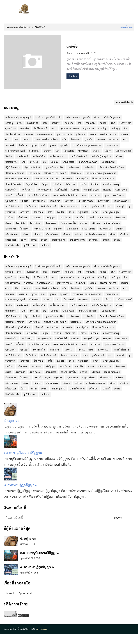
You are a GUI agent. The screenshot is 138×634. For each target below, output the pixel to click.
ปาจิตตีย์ (57, 184)
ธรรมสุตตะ (42, 629)
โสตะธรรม (25, 228)
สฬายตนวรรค (104, 217)
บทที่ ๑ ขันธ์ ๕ (38, 156)
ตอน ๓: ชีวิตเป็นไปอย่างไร (46, 139)
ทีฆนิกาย (23, 145)
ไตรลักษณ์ (75, 139)
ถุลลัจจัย (71, 46)
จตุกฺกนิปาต (88, 128)
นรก (57, 150)
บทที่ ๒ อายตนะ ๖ (57, 156)
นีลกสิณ (9, 156)
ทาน (125, 139)
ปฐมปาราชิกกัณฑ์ (32, 167)
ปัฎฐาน (45, 184)
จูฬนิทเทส (80, 134)
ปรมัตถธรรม (73, 167)
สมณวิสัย (79, 217)
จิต (125, 128)
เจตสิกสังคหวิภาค (108, 134)
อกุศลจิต (58, 228)
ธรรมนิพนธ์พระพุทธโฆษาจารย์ (87, 145)
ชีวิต (16, 139)
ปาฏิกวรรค (70, 184)
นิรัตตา (108, 150)
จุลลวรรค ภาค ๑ (44, 134)
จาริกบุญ (116, 128)
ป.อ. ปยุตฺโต (82, 178)
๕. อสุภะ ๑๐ (11, 421)
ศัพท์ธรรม (22, 217)
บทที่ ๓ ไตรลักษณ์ (79, 156)
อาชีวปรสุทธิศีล (58, 239)
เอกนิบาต (45, 245)
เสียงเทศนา (10, 228)
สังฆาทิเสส (20, 223)
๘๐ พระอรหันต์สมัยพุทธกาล (107, 117)
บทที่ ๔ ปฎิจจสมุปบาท (101, 156)
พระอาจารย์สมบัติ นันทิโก (65, 195)
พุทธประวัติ (10, 200)
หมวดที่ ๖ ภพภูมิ (42, 228)
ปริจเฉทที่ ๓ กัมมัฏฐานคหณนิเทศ (101, 173)
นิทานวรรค (83, 150)
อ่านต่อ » (73, 76)
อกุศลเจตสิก (72, 228)
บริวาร (119, 156)
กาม (79, 123)
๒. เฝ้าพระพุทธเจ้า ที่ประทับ (48, 117)
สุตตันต (83, 223)
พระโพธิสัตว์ (61, 189)
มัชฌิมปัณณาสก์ (48, 206)
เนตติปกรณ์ (22, 156)
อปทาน (78, 234)
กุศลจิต (103, 123)
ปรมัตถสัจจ (89, 167)
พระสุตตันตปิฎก (91, 189)
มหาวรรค (69, 200)
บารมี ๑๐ (34, 162)
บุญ (44, 162)
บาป (24, 162)
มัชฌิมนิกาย (31, 206)
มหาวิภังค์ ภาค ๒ (13, 206)
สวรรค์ (91, 217)
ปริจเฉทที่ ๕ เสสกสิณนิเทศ (46, 178)
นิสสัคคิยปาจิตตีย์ (124, 150)
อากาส (44, 239)
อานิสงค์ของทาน (77, 239)
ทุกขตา (52, 145)
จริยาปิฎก (102, 128)
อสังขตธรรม (10, 239)
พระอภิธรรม (121, 189)
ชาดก (7, 139)
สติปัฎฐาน (50, 217)
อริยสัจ (112, 234)
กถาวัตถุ (9, 123)
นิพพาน (96, 150)
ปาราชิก (83, 184)
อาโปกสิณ (93, 239)
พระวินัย (75, 189)
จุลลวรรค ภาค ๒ (64, 134)
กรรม (19, 123)
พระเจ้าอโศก (11, 189)
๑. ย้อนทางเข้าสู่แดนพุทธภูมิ (18, 117)
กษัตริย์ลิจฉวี (32, 123)
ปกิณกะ (54, 162)
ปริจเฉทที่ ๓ (75, 173)
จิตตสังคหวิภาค (12, 134)
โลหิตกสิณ (38, 212)
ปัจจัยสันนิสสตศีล (13, 184)
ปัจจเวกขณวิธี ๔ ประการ (103, 178)
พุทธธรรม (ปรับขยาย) (114, 195)
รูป (130, 206)
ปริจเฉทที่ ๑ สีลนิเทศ (14, 173)
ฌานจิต (26, 139)
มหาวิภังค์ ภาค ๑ (121, 200)
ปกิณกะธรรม (69, 162)
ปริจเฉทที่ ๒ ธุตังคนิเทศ (55, 173)
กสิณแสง (69, 123)
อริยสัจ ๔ (124, 234)
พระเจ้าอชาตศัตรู (111, 184)
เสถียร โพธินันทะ (112, 223)
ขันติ (113, 123)
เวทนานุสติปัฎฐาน (111, 212)
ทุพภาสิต (64, 145)
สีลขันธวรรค (50, 223)
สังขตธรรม (120, 217)
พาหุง (83, 195)
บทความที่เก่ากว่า (124, 102)
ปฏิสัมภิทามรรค (12, 167)
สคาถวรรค (37, 217)
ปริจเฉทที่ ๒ (34, 173)
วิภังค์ (71, 212)
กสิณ (45, 123)
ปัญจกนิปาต (31, 184)
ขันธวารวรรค (125, 123)
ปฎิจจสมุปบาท (108, 162)
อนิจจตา (38, 234)
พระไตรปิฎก (27, 189)
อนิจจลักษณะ (52, 234)
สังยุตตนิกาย (35, 223)
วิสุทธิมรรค (83, 212)
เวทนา (95, 212)
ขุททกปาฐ (24, 128)
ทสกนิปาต (114, 139)
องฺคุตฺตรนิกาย (88, 228)
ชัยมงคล (124, 134)
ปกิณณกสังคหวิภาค (88, 162)
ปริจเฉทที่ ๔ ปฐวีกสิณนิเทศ (17, 178)
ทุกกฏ (34, 145)
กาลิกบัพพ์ (90, 123)
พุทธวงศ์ (24, 200)
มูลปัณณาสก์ (98, 206)
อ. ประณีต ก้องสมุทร (95, 234)
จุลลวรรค (28, 134)
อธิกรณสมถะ (106, 228)
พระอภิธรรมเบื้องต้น (14, 195)
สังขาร (8, 223)
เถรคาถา (101, 139)
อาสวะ (117, 239)
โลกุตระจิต (24, 212)
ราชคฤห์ (120, 206)
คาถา (53, 128)
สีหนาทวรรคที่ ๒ (68, 223)
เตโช (64, 139)
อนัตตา (26, 234)
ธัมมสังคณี (34, 150)
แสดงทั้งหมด (126, 26)
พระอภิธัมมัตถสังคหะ (39, 195)
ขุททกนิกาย (10, 128)
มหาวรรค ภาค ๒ (85, 200)
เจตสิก (93, 134)
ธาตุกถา (47, 150)
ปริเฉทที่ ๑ (68, 178)
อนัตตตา (120, 228)
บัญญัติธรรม (11, 162)
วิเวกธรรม (71, 53)
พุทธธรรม (95, 195)
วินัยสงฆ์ (60, 212)
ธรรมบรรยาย (112, 145)
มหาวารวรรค (103, 200)
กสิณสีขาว (56, 123)
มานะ (85, 206)
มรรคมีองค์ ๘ (39, 200)
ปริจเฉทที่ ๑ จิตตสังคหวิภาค (111, 167)
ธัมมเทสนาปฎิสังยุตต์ (15, 150)
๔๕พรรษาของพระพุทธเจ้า (78, 117)
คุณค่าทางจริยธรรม (70, 128)
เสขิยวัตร (96, 223)
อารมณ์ (106, 239)
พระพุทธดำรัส (44, 189)
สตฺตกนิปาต (65, 217)
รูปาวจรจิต (10, 212)
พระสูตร (107, 189)
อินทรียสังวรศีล (12, 245)
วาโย (50, 212)
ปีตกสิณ (94, 184)
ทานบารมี (9, 145)
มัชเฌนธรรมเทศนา (69, 206)
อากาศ (34, 239)
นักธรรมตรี (69, 150)
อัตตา (23, 239)
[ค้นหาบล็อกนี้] (53, 517)
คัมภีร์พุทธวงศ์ (40, 128)
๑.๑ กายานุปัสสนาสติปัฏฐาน (23, 453)
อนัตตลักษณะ (11, 234)
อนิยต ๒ (66, 234)
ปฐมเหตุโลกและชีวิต (54, 167)
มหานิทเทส (55, 200)
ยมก (110, 206)
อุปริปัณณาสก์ (30, 245)
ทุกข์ (43, 145)
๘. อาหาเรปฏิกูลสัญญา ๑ (20, 485)
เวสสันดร (9, 217)
